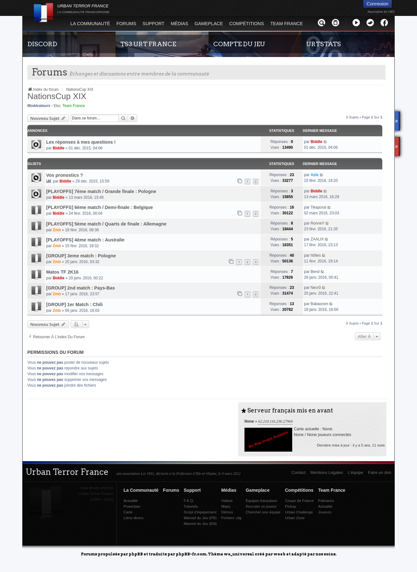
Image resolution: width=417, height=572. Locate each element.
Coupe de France (299, 500)
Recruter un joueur (261, 506)
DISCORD (42, 44)
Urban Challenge (299, 512)
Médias (179, 23)
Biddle (59, 148)
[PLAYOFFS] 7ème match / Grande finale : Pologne (101, 191)
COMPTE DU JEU (239, 44)
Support (154, 23)
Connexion (377, 3)
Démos (227, 512)
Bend (315, 271)
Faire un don (379, 472)
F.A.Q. (189, 500)
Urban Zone (295, 518)
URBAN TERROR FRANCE (83, 9)
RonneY (317, 223)
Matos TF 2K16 (62, 272)
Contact (299, 472)
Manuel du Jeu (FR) (200, 518)
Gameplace (208, 23)
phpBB (136, 553)
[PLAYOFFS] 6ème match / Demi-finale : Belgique (99, 207)
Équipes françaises (261, 500)
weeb (279, 553)
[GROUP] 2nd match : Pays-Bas (80, 287)
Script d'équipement (200, 512)
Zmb (57, 230)
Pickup (290, 506)
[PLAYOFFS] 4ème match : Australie (85, 239)
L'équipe (355, 472)
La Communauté (90, 23)
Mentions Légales (326, 472)
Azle (315, 175)
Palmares (326, 500)
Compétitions (246, 23)
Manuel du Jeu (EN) (200, 523)
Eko (57, 106)
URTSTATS (323, 44)
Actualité (131, 500)
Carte (128, 512)
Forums (126, 23)
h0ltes (316, 255)
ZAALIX (317, 239)
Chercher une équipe (263, 512)
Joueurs (324, 512)
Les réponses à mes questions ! (81, 142)
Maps (225, 506)
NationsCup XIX (56, 96)
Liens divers (133, 518)
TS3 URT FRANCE (148, 44)
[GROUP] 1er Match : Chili (74, 304)
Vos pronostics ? (64, 175)
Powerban (132, 506)
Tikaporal (318, 207)
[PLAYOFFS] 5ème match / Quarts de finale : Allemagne (106, 223)
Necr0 (316, 287)
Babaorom (319, 304)
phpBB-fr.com (191, 553)
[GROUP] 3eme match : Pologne (81, 255)
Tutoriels (191, 506)
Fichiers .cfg (231, 518)
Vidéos (227, 500)
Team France (286, 23)
